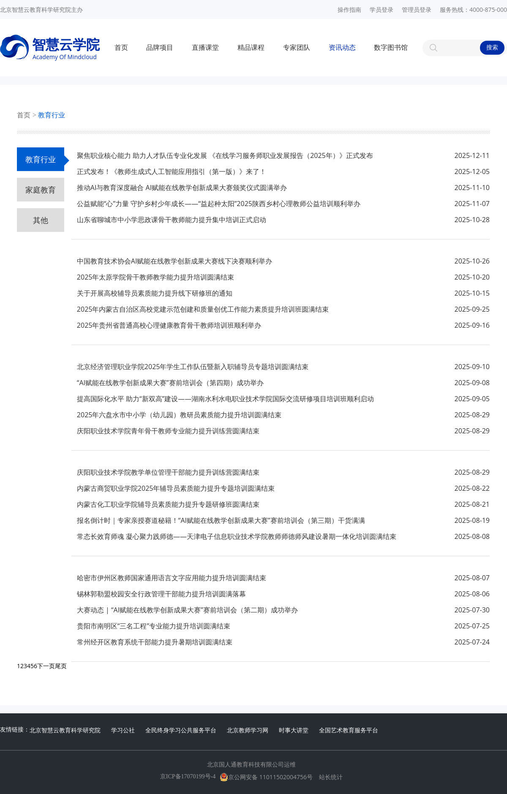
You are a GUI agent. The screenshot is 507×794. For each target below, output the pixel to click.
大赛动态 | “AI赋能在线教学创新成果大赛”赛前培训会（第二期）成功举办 (187, 610)
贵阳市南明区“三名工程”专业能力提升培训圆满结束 (153, 626)
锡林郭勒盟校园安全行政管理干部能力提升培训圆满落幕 (161, 593)
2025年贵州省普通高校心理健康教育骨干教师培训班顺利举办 (169, 325)
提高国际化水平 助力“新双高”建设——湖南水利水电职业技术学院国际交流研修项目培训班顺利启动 (225, 398)
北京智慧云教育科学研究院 (65, 730)
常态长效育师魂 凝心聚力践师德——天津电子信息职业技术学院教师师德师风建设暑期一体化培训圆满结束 (236, 536)
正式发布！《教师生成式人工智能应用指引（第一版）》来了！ (171, 171)
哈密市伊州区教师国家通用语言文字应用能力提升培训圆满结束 (171, 577)
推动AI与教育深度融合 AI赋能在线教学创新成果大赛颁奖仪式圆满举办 (182, 187)
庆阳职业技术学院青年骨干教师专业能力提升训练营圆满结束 (168, 430)
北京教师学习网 (247, 730)
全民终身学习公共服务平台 (180, 730)
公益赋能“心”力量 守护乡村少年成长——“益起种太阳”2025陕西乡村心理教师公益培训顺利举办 (218, 203)
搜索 (492, 47)
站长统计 (331, 777)
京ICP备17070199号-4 (187, 776)
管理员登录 (416, 9)
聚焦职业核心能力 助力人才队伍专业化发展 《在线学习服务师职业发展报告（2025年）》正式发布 (225, 155)
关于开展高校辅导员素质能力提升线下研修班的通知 (154, 293)
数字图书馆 (391, 47)
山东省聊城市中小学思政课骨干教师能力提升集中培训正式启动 (171, 219)
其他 (40, 220)
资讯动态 (342, 47)
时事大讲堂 (293, 730)
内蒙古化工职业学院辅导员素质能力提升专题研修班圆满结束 (168, 504)
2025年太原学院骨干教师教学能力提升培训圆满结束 (155, 277)
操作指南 (349, 9)
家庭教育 (40, 190)
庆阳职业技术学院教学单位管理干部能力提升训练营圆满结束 (168, 472)
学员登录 (381, 9)
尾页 (61, 666)
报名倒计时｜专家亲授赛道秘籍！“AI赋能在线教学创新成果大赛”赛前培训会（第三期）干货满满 (221, 520)
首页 (121, 47)
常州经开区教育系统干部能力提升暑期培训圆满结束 (154, 642)
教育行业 (51, 115)
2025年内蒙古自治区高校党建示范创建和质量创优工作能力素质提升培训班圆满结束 (203, 309)
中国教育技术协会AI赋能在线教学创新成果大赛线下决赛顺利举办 (175, 261)
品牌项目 (159, 47)
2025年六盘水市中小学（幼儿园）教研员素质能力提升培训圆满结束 (179, 414)
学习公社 (123, 730)
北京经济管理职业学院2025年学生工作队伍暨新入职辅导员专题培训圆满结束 (193, 366)
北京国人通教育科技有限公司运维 (251, 764)
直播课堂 (205, 47)
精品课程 (250, 47)
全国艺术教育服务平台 (348, 730)
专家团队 (296, 47)
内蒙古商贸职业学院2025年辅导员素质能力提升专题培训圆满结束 (176, 488)
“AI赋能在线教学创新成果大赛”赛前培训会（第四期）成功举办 (170, 382)
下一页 (46, 666)
